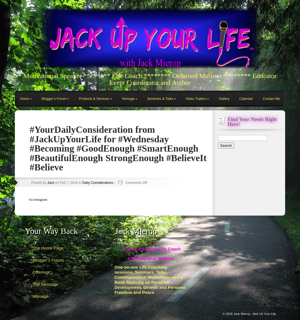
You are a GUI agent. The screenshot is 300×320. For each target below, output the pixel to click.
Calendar (246, 99)
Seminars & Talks (160, 99)
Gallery (224, 99)
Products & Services (94, 99)
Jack (50, 183)
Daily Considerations (97, 183)
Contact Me (271, 99)
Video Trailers (196, 99)
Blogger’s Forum (54, 99)
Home (24, 99)
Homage (128, 99)
